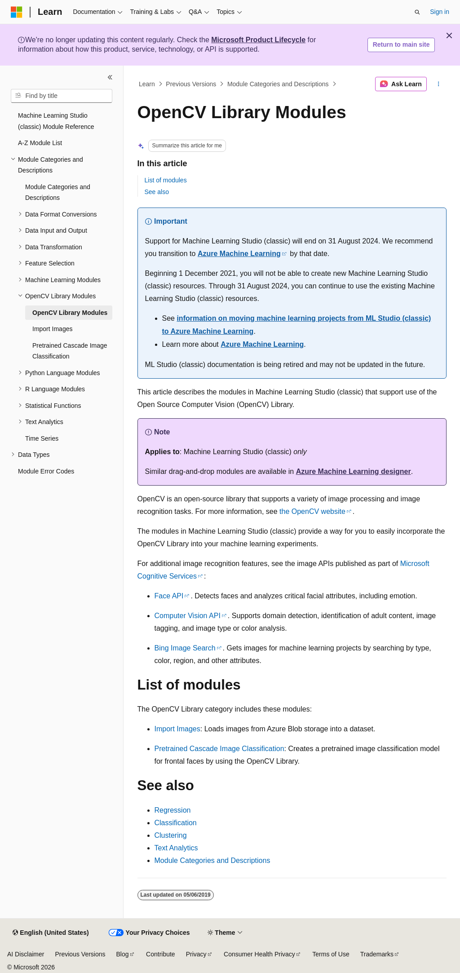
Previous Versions (191, 84)
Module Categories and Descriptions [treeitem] (57, 192)
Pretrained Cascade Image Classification (219, 748)
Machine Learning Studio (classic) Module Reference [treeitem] (56, 121)
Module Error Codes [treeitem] (46, 471)
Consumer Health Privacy (259, 954)
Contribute (160, 954)
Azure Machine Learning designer (353, 471)
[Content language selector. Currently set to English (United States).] (50, 933)
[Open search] (417, 12)
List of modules (166, 180)
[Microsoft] (16, 12)
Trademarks (377, 954)
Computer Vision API (188, 615)
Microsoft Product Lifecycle (258, 40)
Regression (173, 810)
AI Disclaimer (25, 954)
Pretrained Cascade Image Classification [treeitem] (69, 351)
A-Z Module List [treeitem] (40, 142)
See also (157, 191)
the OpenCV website (312, 511)
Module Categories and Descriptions (278, 84)
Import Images (177, 729)
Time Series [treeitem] (41, 438)
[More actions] (438, 84)
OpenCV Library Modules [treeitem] (69, 312)
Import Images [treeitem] (52, 328)
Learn (147, 84)
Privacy (196, 954)
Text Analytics (176, 848)
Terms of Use (330, 954)
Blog (122, 954)
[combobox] (61, 96)
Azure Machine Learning (238, 253)
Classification (176, 823)
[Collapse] (110, 77)
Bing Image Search (185, 648)
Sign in (439, 11)
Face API (169, 596)
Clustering (171, 835)
